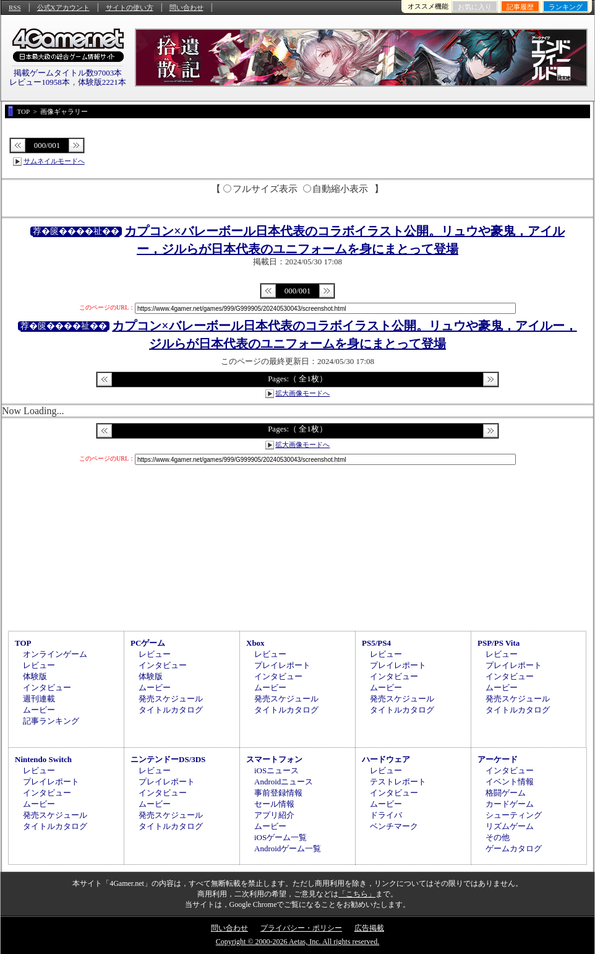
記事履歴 (520, 7)
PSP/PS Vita (498, 643)
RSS (15, 7)
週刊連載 (39, 698)
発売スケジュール (171, 698)
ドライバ (386, 815)
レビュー (39, 665)
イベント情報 (510, 781)
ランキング (566, 7)
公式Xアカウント (63, 7)
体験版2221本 (102, 82)
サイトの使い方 (129, 7)
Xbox (255, 643)
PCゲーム (148, 643)
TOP (23, 643)
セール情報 (274, 804)
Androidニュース (283, 781)
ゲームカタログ (514, 848)
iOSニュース (276, 770)
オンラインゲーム (55, 654)
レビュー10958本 (39, 82)
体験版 (35, 676)
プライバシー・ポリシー (301, 928)
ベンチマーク (394, 826)
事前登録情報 (278, 792)
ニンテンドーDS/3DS (168, 759)
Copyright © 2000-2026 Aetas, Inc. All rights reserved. (297, 941)
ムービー (39, 709)
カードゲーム (510, 804)
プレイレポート (282, 665)
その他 (498, 837)
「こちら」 (356, 894)
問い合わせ (186, 7)
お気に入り (475, 7)
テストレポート (398, 781)
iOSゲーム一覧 (280, 837)
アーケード (497, 759)
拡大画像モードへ (302, 393)
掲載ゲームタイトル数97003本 (68, 72)
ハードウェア (386, 759)
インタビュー (47, 687)
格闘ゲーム (506, 792)
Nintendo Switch (43, 759)
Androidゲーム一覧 (287, 848)
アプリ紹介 (274, 815)
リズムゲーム (510, 826)
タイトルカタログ (171, 709)
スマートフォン (274, 759)
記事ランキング (51, 721)
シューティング (514, 815)
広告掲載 (369, 928)
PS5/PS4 (376, 643)
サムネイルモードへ (54, 161)
